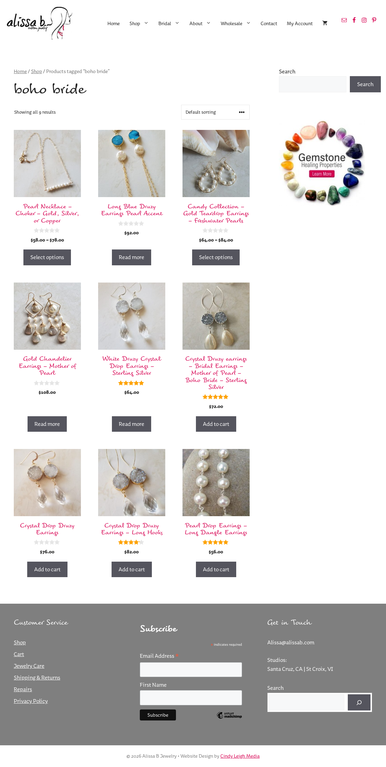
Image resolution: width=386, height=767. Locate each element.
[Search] (359, 702)
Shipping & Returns (37, 677)
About (202, 23)
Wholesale (238, 23)
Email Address (159, 656)
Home (113, 23)
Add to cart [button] (216, 424)
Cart (19, 654)
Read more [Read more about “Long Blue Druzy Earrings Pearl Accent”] (131, 257)
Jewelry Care (29, 665)
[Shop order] (215, 112)
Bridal (171, 23)
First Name (153, 684)
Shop (141, 23)
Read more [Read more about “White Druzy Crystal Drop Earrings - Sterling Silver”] (131, 424)
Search (287, 71)
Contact (269, 23)
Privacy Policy (31, 701)
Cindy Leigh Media (240, 756)
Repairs (23, 689)
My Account (300, 23)
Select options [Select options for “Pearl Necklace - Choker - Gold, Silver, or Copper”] (47, 257)
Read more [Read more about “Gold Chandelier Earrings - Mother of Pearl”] (47, 424)
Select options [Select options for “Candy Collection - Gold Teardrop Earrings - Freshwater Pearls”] (216, 257)
